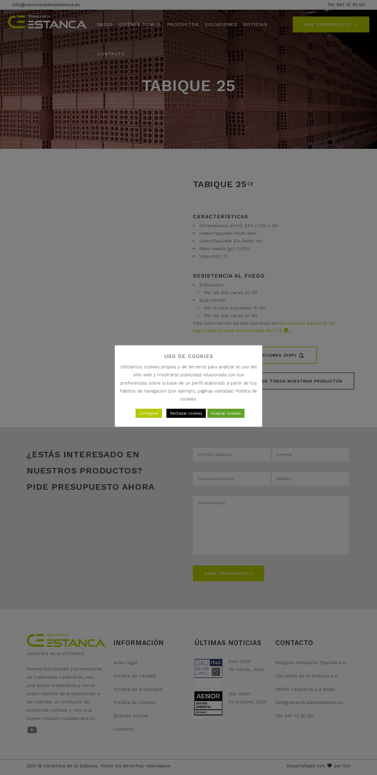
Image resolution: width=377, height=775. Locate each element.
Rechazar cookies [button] (186, 413)
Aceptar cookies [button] (226, 413)
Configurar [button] (148, 413)
